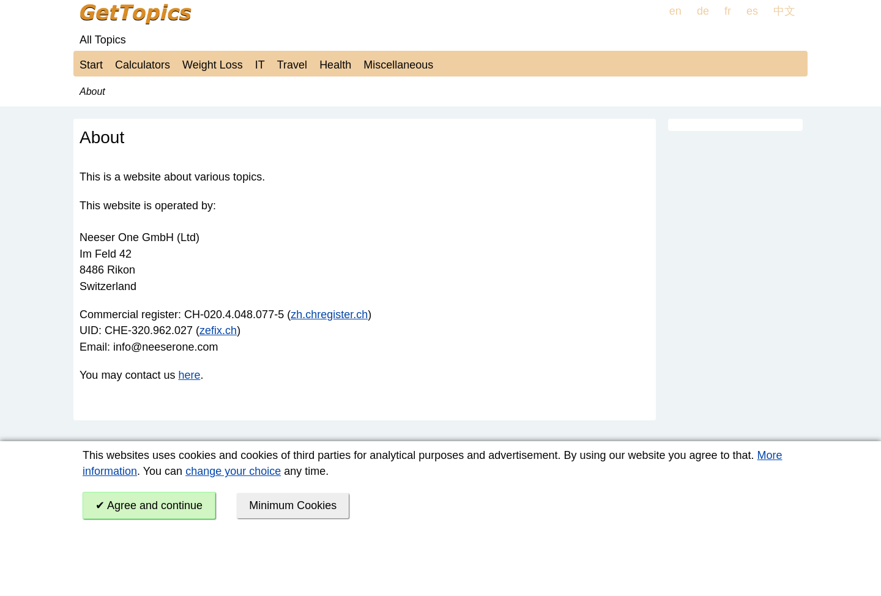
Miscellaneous (398, 65)
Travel (292, 65)
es (752, 11)
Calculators (142, 65)
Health (335, 65)
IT (260, 65)
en (675, 11)
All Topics (103, 40)
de (703, 11)
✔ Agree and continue (149, 505)
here (189, 375)
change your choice (233, 471)
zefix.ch (218, 330)
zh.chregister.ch (329, 314)
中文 (784, 11)
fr (727, 11)
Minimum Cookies (292, 505)
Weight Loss (212, 65)
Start (91, 65)
